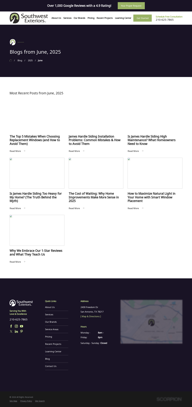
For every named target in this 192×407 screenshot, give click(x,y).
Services (49, 314)
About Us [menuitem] (56, 17)
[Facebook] (11, 326)
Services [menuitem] (67, 17)
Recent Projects (53, 343)
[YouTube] (21, 326)
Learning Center (53, 351)
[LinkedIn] (16, 331)
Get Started (143, 18)
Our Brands (51, 321)
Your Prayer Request (131, 5)
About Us (50, 307)
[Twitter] (11, 331)
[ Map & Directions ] (91, 316)
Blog (47, 358)
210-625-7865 (165, 19)
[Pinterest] (21, 331)
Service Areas (51, 329)
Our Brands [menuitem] (79, 17)
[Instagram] (16, 326)
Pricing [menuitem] (90, 17)
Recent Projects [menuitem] (105, 17)
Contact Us (50, 366)
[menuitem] (13, 401)
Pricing (48, 336)
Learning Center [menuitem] (123, 17)
